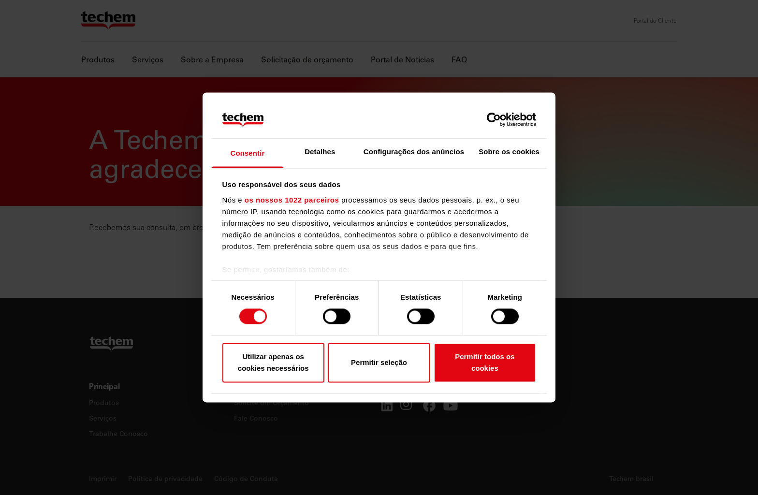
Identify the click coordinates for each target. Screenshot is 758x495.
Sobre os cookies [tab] (509, 151)
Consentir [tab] (247, 153)
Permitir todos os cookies (484, 362)
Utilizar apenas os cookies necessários (273, 362)
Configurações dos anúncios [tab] (414, 151)
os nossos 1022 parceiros (292, 200)
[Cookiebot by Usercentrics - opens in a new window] (494, 120)
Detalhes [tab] (320, 151)
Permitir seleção (379, 362)
